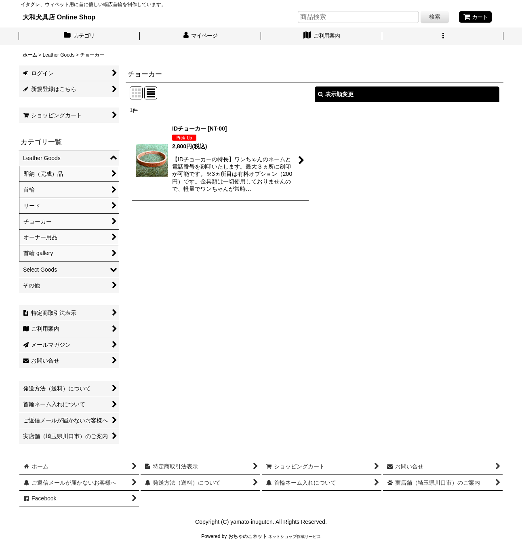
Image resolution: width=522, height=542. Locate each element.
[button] (442, 36)
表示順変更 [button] (336, 94)
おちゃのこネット (247, 536)
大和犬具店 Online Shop (59, 17)
